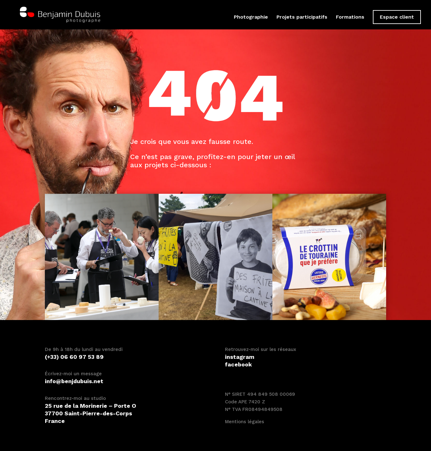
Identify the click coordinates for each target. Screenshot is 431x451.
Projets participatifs (301, 17)
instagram (239, 356)
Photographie (251, 17)
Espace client (397, 17)
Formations (350, 17)
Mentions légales (244, 421)
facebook (238, 364)
